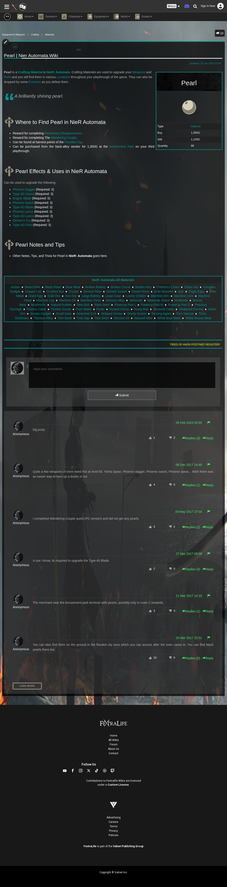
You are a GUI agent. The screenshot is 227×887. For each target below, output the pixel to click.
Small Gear (63, 313)
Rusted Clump (119, 309)
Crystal (73, 291)
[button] (173, 6)
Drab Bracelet (163, 291)
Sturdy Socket (136, 313)
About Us (113, 748)
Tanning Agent (161, 313)
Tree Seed (101, 318)
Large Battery (91, 296)
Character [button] (71, 16)
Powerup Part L (125, 305)
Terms (113, 826)
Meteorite (135, 300)
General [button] (47, 16)
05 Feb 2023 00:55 (189, 422)
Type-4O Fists (22, 225)
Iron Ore (70, 296)
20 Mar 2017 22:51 (189, 638)
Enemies (35, 82)
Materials (49, 34)
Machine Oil (67, 300)
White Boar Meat (168, 318)
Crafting (35, 34)
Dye (181, 291)
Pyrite (100, 309)
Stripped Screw (111, 313)
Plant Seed (102, 305)
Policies (113, 835)
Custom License (118, 784)
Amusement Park (121, 146)
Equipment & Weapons (13, 34)
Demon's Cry (22, 220)
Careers (113, 821)
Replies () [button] (191, 438)
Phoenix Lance (23, 211)
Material (196, 126)
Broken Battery (95, 287)
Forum (113, 744)
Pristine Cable (36, 309)
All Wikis (113, 740)
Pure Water (83, 309)
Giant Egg (35, 296)
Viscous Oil (121, 318)
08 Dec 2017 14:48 (189, 465)
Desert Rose (140, 291)
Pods (7, 77)
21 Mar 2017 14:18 (189, 596)
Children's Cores (167, 287)
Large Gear (113, 296)
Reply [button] (207, 438)
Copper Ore (33, 291)
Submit (122, 395)
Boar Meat (73, 287)
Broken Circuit (120, 287)
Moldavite (181, 300)
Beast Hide (32, 287)
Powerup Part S (179, 305)
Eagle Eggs (197, 291)
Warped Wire (143, 318)
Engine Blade (22, 198)
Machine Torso (91, 300)
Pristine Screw (61, 309)
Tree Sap (83, 318)
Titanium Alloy (43, 318)
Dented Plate (92, 291)
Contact (113, 753)
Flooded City (73, 142)
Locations (63, 77)
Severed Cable (163, 309)
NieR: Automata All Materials (113, 280)
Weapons (138, 72)
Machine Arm (160, 296)
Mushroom (38, 305)
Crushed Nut (55, 291)
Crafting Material (30, 72)
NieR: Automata (58, 72)
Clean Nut (191, 287)
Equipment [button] (98, 16)
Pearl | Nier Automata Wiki (31, 55)
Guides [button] (143, 16)
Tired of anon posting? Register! (195, 344)
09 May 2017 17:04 (188, 511)
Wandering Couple (63, 137)
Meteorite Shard (158, 300)
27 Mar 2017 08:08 (189, 553)
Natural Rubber (61, 305)
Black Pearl (53, 287)
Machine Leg (45, 300)
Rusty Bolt (141, 309)
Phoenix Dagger (24, 189)
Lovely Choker (136, 296)
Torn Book (65, 318)
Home (113, 735)
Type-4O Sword (23, 194)
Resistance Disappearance (63, 133)
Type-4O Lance (23, 216)
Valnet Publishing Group (128, 846)
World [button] (122, 16)
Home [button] (25, 16)
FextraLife (90, 846)
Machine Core (183, 296)
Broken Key (143, 287)
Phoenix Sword (23, 202)
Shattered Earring (191, 309)
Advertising (114, 817)
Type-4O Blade (23, 207)
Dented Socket (116, 291)
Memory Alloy (115, 300)
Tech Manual (185, 313)
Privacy (113, 830)
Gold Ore (53, 296)
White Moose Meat (198, 318)
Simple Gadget (40, 313)
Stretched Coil (86, 313)
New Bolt (83, 305)
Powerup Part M (152, 305)
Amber (15, 287)
